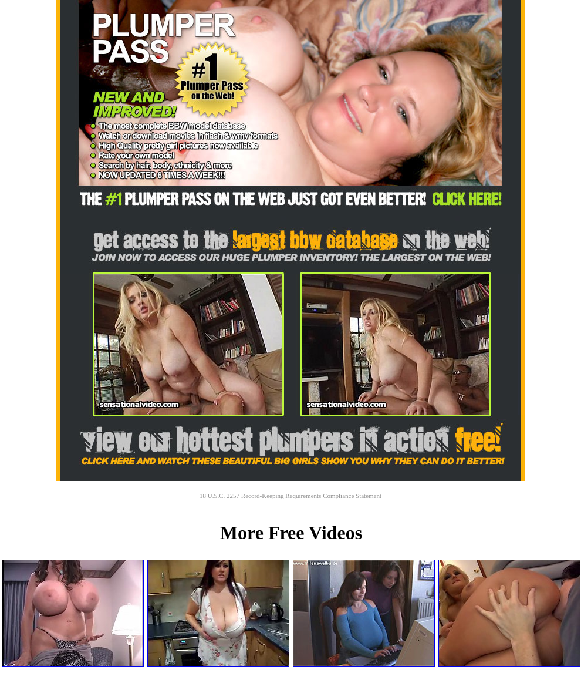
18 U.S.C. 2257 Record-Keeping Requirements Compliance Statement (290, 495)
